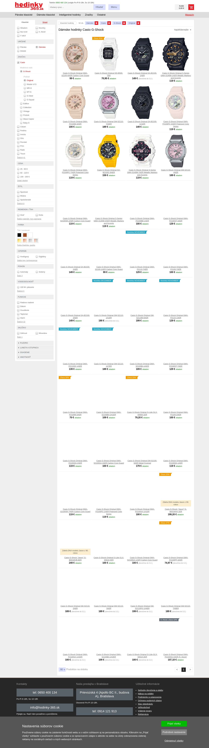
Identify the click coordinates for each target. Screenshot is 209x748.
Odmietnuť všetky (174, 740)
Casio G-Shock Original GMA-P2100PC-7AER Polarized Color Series (75, 172)
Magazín (189, 15)
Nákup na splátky (146, 694)
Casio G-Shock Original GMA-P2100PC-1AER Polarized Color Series (109, 511)
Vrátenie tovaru (145, 711)
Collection (26, 107)
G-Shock (25, 71)
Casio (21, 62)
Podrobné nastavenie (174, 732)
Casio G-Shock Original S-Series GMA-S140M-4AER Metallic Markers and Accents (109, 220)
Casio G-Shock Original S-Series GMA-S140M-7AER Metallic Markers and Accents (142, 172)
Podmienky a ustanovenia (149, 697)
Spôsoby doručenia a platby (150, 690)
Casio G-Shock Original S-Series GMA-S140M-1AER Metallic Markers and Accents (176, 75)
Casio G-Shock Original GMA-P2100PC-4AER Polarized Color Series (176, 123)
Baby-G (25, 123)
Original (28, 80)
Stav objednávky (145, 704)
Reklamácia (143, 714)
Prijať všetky (174, 723)
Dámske (41, 47)
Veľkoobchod (144, 707)
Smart (44, 22)
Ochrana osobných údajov (150, 700)
